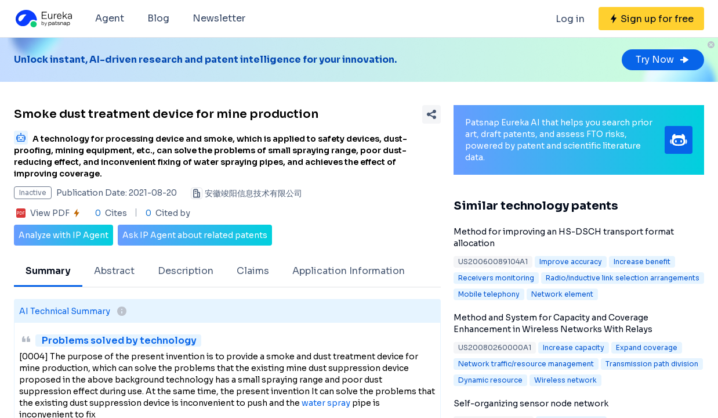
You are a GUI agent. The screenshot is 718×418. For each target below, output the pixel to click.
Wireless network (565, 380)
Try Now (663, 59)
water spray (326, 403)
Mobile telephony (489, 294)
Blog (158, 18)
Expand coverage (646, 347)
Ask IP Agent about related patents (194, 235)
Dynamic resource (490, 380)
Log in (570, 19)
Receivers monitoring (496, 277)
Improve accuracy (570, 261)
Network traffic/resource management (526, 363)
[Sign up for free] (651, 18)
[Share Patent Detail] (431, 114)
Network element (562, 294)
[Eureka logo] (43, 18)
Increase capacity (573, 347)
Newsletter (219, 18)
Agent (109, 18)
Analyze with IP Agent (63, 235)
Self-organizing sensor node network (531, 403)
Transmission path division (651, 363)
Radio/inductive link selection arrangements (622, 277)
